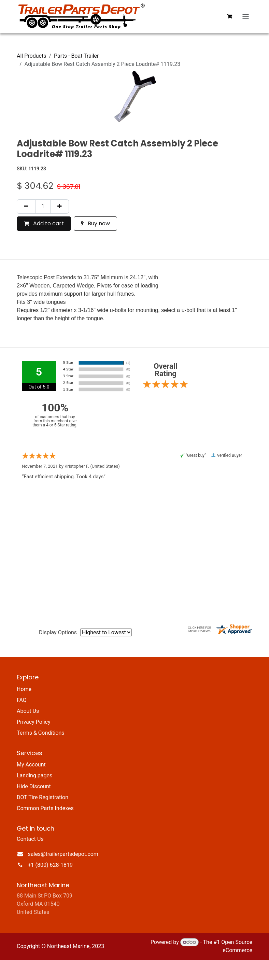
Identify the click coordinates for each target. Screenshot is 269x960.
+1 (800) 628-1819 (50, 865)
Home (24, 689)
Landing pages (34, 775)
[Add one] (59, 206)
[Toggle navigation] (245, 16)
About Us (28, 711)
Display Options (58, 632)
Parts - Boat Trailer (76, 56)
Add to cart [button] (44, 223)
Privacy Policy (34, 722)
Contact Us (30, 839)
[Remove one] (26, 206)
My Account (31, 764)
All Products (31, 56)
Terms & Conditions (41, 733)
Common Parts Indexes (45, 808)
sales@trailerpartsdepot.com (63, 854)
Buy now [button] (95, 223)
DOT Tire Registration (42, 797)
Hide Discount (34, 786)
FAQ (22, 700)
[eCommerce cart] (229, 16)
